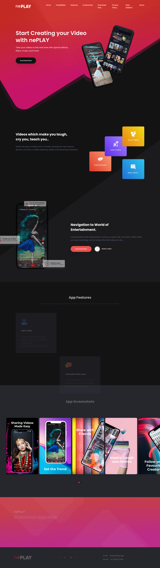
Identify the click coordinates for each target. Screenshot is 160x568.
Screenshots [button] (88, 5)
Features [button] (74, 5)
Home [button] (48, 5)
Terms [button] (141, 5)
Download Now (26, 60)
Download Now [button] (102, 6)
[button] (79, 482)
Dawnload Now (81, 249)
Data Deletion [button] (129, 6)
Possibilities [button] (60, 5)
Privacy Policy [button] (115, 6)
